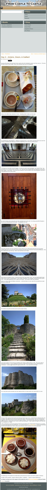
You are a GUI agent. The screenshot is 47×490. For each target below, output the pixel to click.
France (26, 14)
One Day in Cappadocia (7, 24)
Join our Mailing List (33, 485)
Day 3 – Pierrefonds (6, 53)
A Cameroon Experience (7, 26)
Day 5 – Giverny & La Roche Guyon (38, 53)
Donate (39, 485)
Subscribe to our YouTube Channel (22, 485)
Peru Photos (27, 30)
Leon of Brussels (31, 424)
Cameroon (27, 18)
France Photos (28, 24)
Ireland (26, 16)
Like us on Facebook (33, 479)
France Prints (27, 26)
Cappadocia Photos (29, 28)
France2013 (7, 481)
